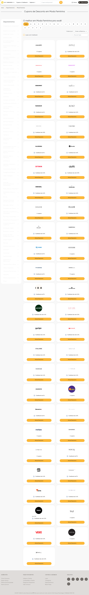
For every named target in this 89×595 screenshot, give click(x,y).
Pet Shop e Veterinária (9, 216)
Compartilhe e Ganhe (29, 580)
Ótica (5, 281)
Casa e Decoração (8, 85)
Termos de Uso (5, 584)
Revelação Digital (8, 228)
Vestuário (6, 274)
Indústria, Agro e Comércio (8, 156)
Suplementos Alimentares (7, 260)
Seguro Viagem (7, 239)
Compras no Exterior (9, 100)
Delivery (5, 115)
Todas (26, 24)
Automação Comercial (9, 50)
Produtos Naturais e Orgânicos (9, 224)
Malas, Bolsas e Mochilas (10, 188)
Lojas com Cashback (32, 35)
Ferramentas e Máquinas (7, 138)
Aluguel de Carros (8, 34)
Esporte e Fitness (8, 131)
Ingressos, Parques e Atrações (9, 164)
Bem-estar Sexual (8, 69)
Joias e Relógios (8, 175)
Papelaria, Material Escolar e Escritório (8, 200)
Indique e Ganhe (27, 578)
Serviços (5, 243)
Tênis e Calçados (8, 268)
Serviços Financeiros (9, 246)
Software (6, 249)
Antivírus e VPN (7, 37)
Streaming (6, 253)
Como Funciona (5, 578)
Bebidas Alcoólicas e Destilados (9, 58)
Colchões (6, 96)
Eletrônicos (6, 128)
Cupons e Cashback (21, 2)
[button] (18, 26)
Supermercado (7, 256)
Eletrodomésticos (8, 121)
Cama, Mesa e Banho (9, 77)
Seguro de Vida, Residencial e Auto (8, 235)
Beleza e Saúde (7, 65)
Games (5, 143)
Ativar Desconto (39, 56)
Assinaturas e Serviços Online (9, 46)
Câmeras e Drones (8, 111)
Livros (4, 179)
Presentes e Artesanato (10, 220)
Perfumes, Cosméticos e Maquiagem (10, 212)
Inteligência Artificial (9, 172)
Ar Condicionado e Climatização (8, 41)
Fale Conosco (26, 584)
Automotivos (7, 54)
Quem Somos (4, 580)
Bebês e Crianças (8, 62)
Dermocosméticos (8, 118)
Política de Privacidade (7, 582)
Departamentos (49, 582)
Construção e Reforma (10, 103)
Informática (6, 161)
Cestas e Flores (7, 93)
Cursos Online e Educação (7, 107)
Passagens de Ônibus (9, 208)
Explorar (32, 2)
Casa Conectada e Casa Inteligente (9, 81)
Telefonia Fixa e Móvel (9, 264)
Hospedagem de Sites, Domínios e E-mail (9, 147)
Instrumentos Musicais (9, 169)
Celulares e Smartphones (7, 89)
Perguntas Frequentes (29, 582)
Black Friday (48, 584)
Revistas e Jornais (8, 231)
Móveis (5, 197)
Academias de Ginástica (10, 26)
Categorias (48, 580)
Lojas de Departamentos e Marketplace (8, 184)
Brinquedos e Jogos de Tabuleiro (10, 72)
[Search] (50, 2)
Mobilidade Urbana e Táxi (9, 192)
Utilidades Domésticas (9, 271)
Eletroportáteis (7, 125)
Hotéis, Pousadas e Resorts (8, 151)
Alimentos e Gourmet (9, 31)
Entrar (74, 2)
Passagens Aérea (8, 205)
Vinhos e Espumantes (9, 278)
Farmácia (6, 135)
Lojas (46, 578)
